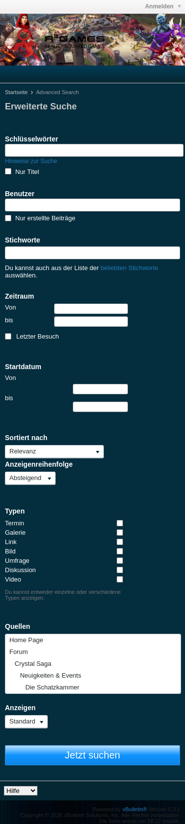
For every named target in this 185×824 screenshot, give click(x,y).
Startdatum (23, 367)
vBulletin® (135, 809)
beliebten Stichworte (129, 268)
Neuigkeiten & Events (45, 675)
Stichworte (22, 240)
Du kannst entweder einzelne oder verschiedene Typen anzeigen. (63, 595)
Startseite (16, 92)
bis (66, 321)
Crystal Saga (30, 663)
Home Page (26, 640)
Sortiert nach (26, 438)
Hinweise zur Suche (31, 161)
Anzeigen (20, 708)
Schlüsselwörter (31, 139)
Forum (18, 651)
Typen (15, 511)
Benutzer (19, 194)
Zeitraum (19, 296)
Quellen (17, 626)
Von (66, 309)
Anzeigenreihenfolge (39, 464)
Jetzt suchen (92, 755)
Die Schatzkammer (44, 687)
